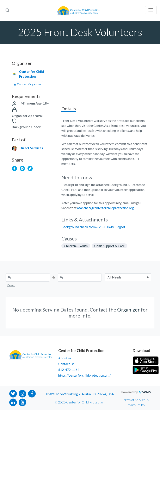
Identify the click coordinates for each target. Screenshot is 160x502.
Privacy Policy (135, 405)
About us (64, 358)
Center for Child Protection (31, 73)
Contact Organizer (27, 84)
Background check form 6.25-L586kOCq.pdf (93, 227)
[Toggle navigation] (151, 10)
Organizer (128, 310)
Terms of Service (134, 400)
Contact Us (66, 364)
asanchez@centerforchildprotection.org (105, 208)
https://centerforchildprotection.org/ (84, 375)
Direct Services (31, 148)
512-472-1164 (68, 369)
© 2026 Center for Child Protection (80, 402)
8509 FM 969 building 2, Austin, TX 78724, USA (80, 394)
